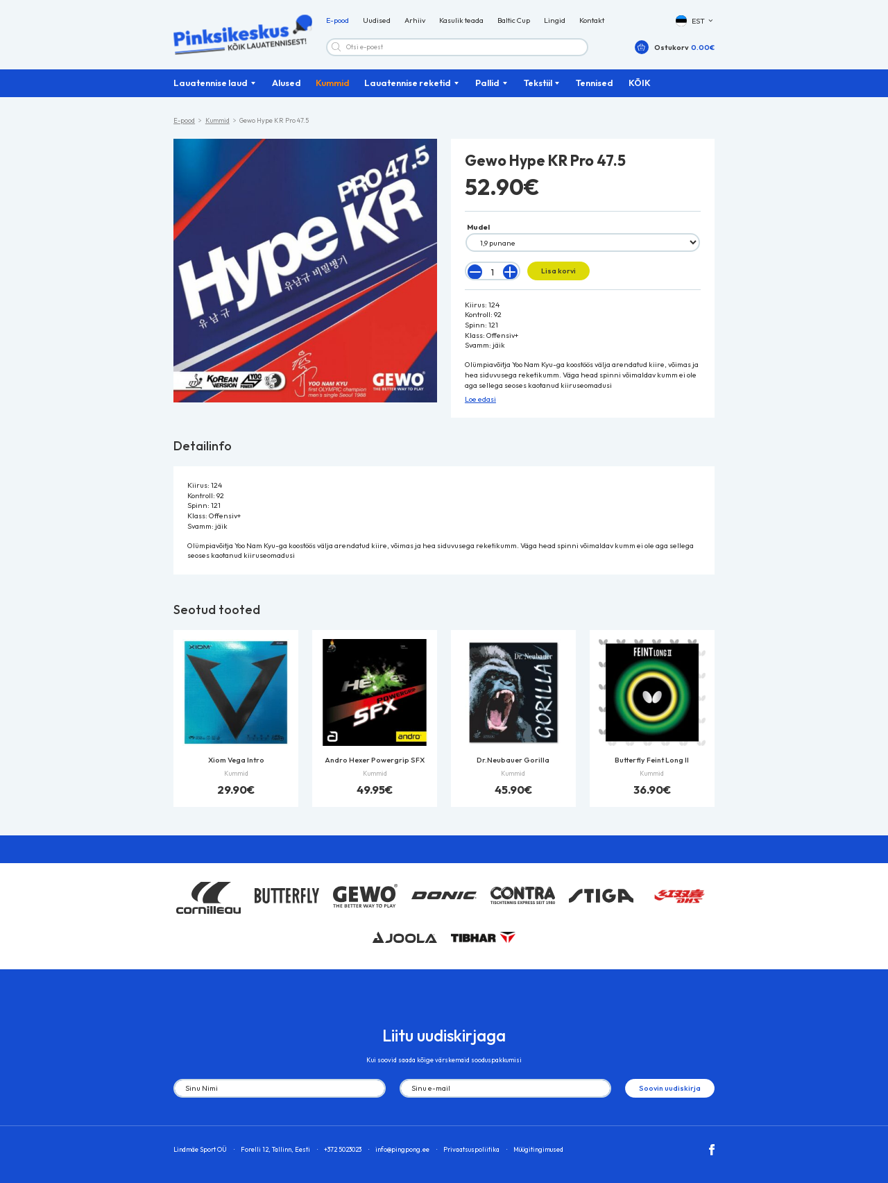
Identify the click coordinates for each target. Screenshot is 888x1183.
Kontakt (591, 21)
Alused (286, 82)
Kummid (333, 82)
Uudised (377, 21)
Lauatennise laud (210, 82)
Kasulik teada (461, 21)
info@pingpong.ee (402, 1149)
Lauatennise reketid (407, 82)
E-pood (337, 21)
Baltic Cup (513, 21)
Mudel (478, 227)
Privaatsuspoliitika (471, 1149)
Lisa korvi (558, 270)
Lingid (554, 21)
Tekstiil (538, 82)
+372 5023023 (342, 1149)
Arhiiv (414, 21)
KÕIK (640, 82)
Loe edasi (480, 399)
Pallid (487, 82)
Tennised (594, 82)
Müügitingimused (538, 1149)
